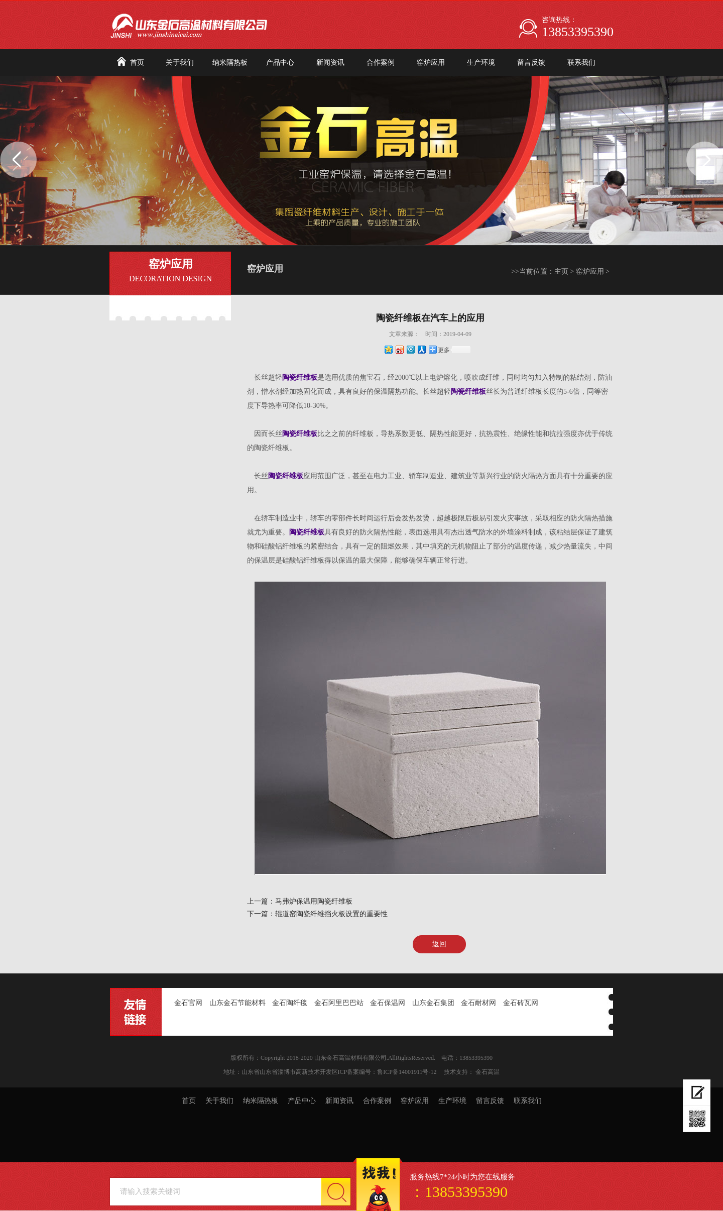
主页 (561, 271)
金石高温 (487, 1071)
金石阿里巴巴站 (339, 1003)
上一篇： (261, 901)
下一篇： (261, 914)
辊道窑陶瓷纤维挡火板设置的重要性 (331, 914)
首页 (137, 62)
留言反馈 (531, 62)
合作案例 (381, 62)
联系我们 (581, 62)
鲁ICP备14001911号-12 (406, 1071)
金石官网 (188, 1003)
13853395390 (578, 32)
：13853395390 (459, 1191)
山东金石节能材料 (237, 1003)
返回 (439, 944)
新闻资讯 (330, 62)
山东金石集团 (433, 1003)
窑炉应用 (431, 62)
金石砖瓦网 (520, 1003)
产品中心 (280, 62)
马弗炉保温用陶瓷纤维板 (313, 901)
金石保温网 (387, 1003)
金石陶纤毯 (289, 1003)
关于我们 (180, 62)
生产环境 (481, 62)
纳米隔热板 (230, 62)
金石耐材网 (478, 1003)
